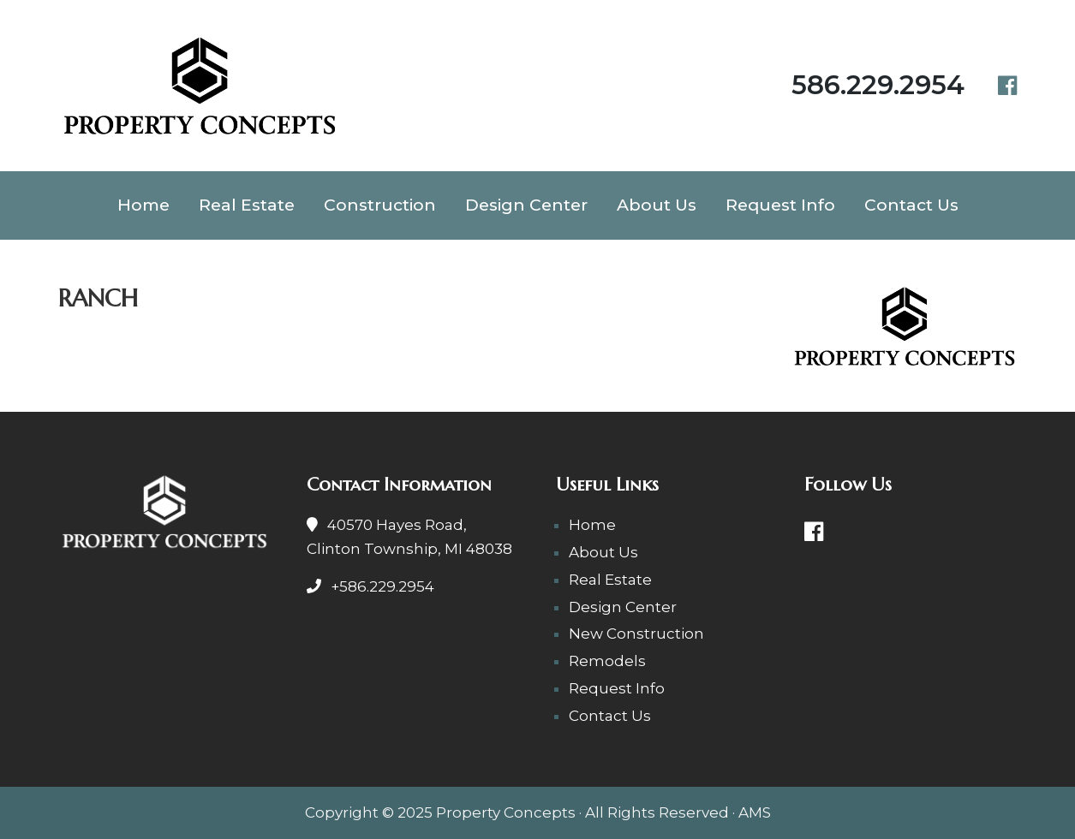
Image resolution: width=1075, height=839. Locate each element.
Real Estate (247, 204)
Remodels (607, 660)
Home (143, 204)
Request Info (780, 204)
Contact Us (911, 204)
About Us (656, 204)
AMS (754, 812)
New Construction (636, 633)
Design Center (526, 204)
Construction (380, 204)
